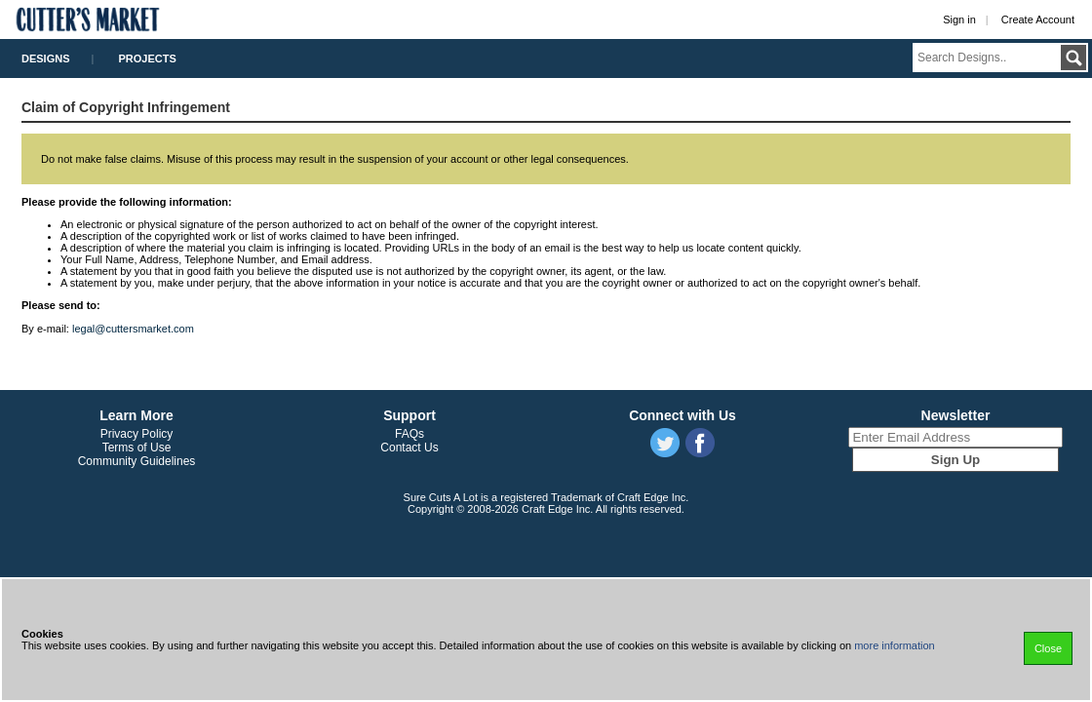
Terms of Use (137, 447)
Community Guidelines (137, 461)
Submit (1073, 57)
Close (1048, 648)
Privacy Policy (137, 434)
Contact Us (409, 447)
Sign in (959, 19)
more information (894, 645)
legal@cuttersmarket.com (133, 328)
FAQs (409, 434)
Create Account (1037, 19)
